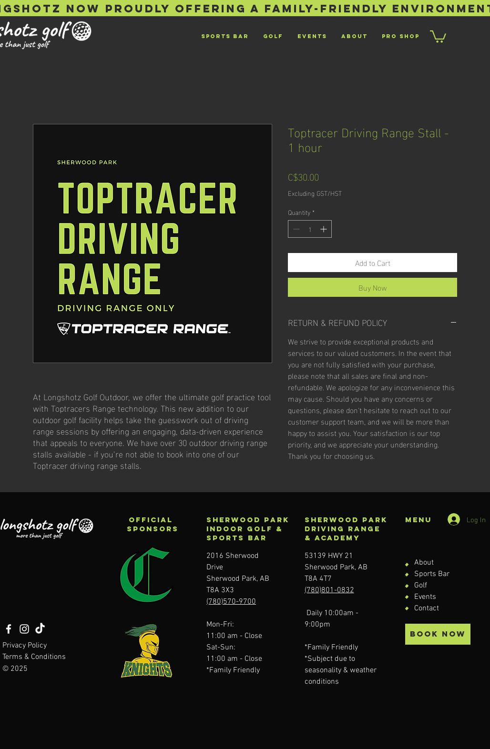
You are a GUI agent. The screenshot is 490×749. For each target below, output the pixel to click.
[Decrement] (295, 229)
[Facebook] (8, 629)
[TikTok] (40, 629)
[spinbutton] (309, 229)
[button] (438, 36)
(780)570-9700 (231, 602)
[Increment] (324, 229)
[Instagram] (24, 629)
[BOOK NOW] (437, 634)
